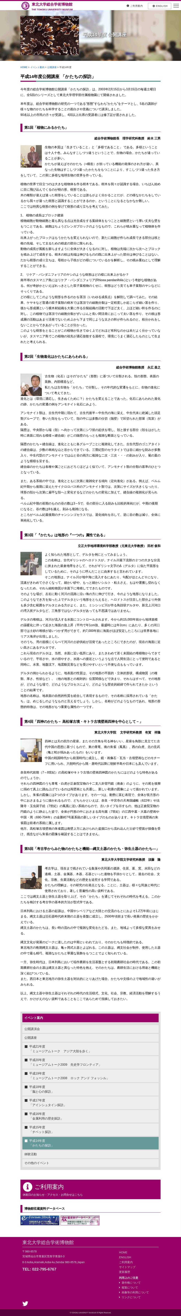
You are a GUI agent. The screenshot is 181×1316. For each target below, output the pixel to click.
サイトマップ (127, 1267)
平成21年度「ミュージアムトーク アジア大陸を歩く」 (60, 1049)
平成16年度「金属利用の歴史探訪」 (46, 1116)
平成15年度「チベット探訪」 (41, 1130)
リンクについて (130, 1297)
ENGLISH (125, 1257)
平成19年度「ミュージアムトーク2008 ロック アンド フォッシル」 (69, 1076)
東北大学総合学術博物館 (52, 6)
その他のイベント (36, 1163)
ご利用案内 (126, 1262)
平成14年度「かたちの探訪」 (41, 1143)
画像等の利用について (134, 1292)
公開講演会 (32, 1029)
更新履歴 (124, 1271)
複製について (128, 1287)
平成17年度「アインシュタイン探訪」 (48, 1103)
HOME (23, 67)
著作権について (130, 1282)
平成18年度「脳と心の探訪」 (41, 1089)
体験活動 (30, 1154)
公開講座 (52, 67)
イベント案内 (37, 67)
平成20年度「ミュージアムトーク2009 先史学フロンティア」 (65, 1062)
